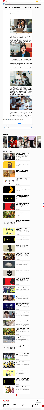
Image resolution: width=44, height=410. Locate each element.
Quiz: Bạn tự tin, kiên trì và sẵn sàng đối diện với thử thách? (22, 246)
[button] (22, 1)
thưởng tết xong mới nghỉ (16, 119)
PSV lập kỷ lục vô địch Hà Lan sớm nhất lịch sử (12, 147)
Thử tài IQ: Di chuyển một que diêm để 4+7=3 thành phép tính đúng (22, 196)
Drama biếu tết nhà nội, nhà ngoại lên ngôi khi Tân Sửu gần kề (18, 14)
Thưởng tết (6, 119)
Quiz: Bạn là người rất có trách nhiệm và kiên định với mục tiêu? (22, 162)
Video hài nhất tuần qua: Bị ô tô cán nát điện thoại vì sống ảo (22, 337)
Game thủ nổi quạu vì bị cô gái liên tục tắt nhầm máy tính (22, 147)
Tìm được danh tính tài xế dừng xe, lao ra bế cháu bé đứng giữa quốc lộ (22, 321)
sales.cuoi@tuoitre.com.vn (6, 406)
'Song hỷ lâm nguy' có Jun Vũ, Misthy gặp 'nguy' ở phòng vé (31, 147)
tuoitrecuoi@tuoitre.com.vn (25, 405)
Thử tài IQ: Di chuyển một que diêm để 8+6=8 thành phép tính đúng (22, 237)
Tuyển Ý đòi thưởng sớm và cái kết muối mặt (22, 354)
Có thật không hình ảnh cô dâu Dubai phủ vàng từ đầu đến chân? (22, 171)
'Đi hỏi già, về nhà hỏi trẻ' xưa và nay (22, 387)
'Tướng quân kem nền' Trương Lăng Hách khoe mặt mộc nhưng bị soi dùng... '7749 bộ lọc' (22, 312)
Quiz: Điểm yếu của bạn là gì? (21, 178)
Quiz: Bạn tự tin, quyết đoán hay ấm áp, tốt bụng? (23, 221)
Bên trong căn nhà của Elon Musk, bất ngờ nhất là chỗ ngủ (22, 154)
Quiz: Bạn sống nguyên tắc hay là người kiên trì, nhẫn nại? (22, 204)
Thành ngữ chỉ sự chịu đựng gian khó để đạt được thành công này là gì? (22, 212)
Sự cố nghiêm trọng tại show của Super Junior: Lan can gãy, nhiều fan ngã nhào (22, 304)
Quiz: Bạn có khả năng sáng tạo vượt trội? (22, 229)
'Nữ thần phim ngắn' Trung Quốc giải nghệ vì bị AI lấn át (22, 296)
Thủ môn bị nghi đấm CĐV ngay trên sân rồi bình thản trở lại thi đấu (22, 287)
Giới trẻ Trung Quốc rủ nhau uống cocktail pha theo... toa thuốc (22, 254)
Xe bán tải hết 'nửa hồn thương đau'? (22, 362)
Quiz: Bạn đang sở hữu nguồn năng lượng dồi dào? (22, 187)
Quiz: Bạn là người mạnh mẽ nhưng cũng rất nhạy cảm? (22, 262)
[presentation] (3, 142)
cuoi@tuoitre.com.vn (15, 405)
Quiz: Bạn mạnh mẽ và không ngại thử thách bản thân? (22, 271)
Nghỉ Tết (10, 119)
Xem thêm (16, 395)
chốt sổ (22, 119)
